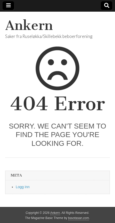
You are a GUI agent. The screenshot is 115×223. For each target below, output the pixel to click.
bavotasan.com (78, 218)
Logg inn (23, 187)
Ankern (29, 25)
